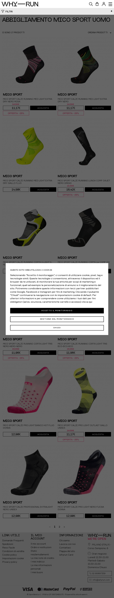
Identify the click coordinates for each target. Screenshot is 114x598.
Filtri (9, 11)
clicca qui (87, 301)
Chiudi (57, 328)
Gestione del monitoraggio (57, 319)
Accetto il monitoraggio (56, 310)
